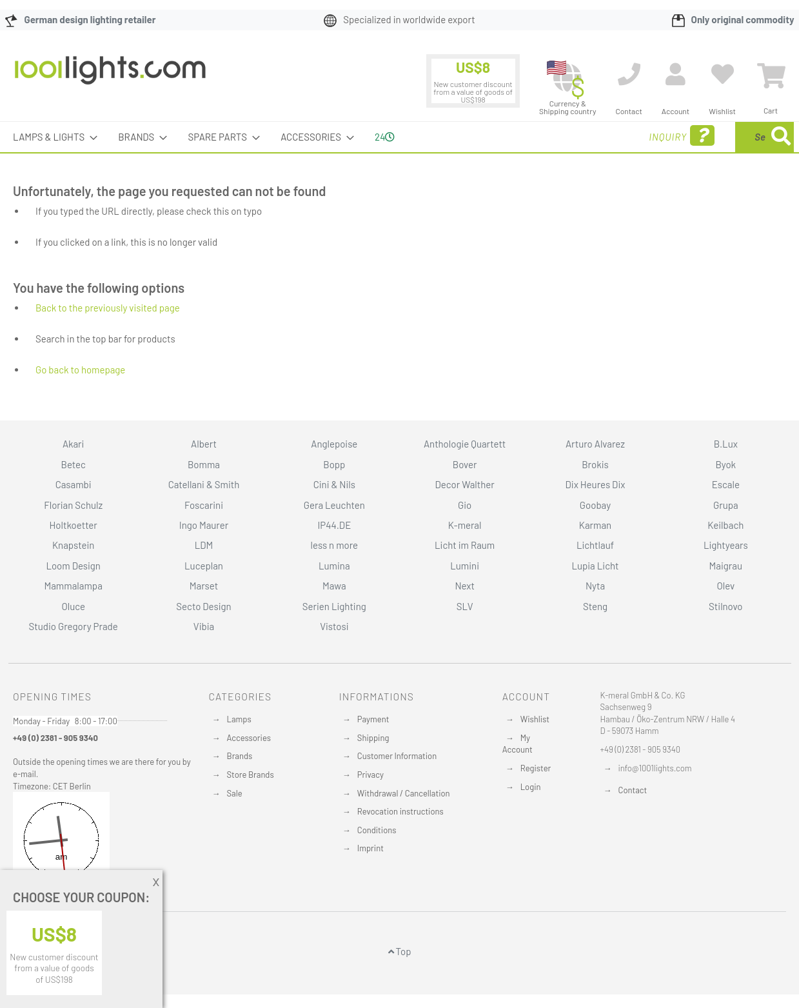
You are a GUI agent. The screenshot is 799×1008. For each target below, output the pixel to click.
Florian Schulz (73, 505)
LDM (204, 545)
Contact (632, 790)
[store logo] (110, 76)
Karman (595, 525)
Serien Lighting (334, 606)
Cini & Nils (334, 484)
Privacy (370, 774)
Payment (373, 719)
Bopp (334, 464)
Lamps (239, 719)
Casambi (73, 484)
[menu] (399, 137)
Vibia (203, 626)
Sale (234, 793)
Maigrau (725, 565)
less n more (334, 545)
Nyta (595, 585)
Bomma (204, 464)
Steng (595, 606)
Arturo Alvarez (595, 444)
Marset (204, 585)
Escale (726, 484)
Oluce (73, 606)
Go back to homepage (80, 369)
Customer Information (397, 756)
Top (399, 951)
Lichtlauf (595, 545)
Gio (464, 505)
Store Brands (250, 774)
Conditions (377, 830)
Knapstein (73, 545)
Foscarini (203, 505)
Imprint (370, 848)
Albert (204, 444)
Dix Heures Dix (596, 484)
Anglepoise (334, 444)
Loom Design (73, 565)
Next (465, 585)
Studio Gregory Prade (73, 626)
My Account (517, 744)
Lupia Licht (594, 565)
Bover (465, 464)
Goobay (595, 505)
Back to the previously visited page (107, 307)
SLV (465, 606)
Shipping (373, 738)
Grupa (725, 505)
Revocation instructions (400, 811)
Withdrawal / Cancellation (403, 793)
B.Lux (726, 444)
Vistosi (334, 626)
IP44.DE (334, 525)
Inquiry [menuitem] (578, 135)
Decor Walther (465, 484)
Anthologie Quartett (465, 444)
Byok (725, 464)
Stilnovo (725, 606)
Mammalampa (73, 585)
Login (530, 787)
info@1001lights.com (655, 768)
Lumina (334, 565)
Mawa (334, 585)
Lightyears (726, 545)
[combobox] (700, 137)
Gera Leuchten (334, 505)
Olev (725, 585)
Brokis (595, 464)
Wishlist (534, 719)
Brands (240, 756)
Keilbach (725, 525)
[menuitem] (51, 137)
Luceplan (203, 565)
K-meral (465, 525)
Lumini (464, 565)
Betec (73, 464)
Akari (73, 444)
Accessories (249, 738)
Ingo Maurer (203, 525)
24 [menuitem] (385, 137)
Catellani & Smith (204, 484)
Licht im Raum (465, 545)
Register (535, 768)
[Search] (781, 137)
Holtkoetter (73, 525)
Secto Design (203, 606)
